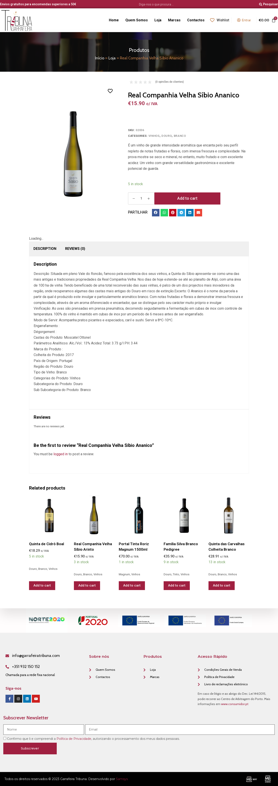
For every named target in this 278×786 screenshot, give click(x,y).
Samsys (122, 779)
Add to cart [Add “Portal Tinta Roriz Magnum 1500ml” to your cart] (132, 585)
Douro (166, 135)
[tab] (44, 249)
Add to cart (187, 198)
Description (44, 249)
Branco (180, 135)
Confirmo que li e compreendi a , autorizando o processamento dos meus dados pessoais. (93, 739)
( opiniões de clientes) (169, 81)
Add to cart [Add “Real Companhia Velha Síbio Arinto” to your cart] (87, 585)
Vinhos (154, 135)
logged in (60, 454)
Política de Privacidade (74, 739)
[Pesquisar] (268, 4)
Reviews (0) (75, 249)
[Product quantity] (141, 198)
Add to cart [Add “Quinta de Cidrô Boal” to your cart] (42, 585)
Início (99, 58)
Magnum (124, 574)
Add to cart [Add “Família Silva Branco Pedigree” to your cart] (176, 585)
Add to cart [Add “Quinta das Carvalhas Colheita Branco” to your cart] (221, 585)
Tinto (176, 574)
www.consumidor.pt (234, 704)
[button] (155, 212)
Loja (112, 58)
